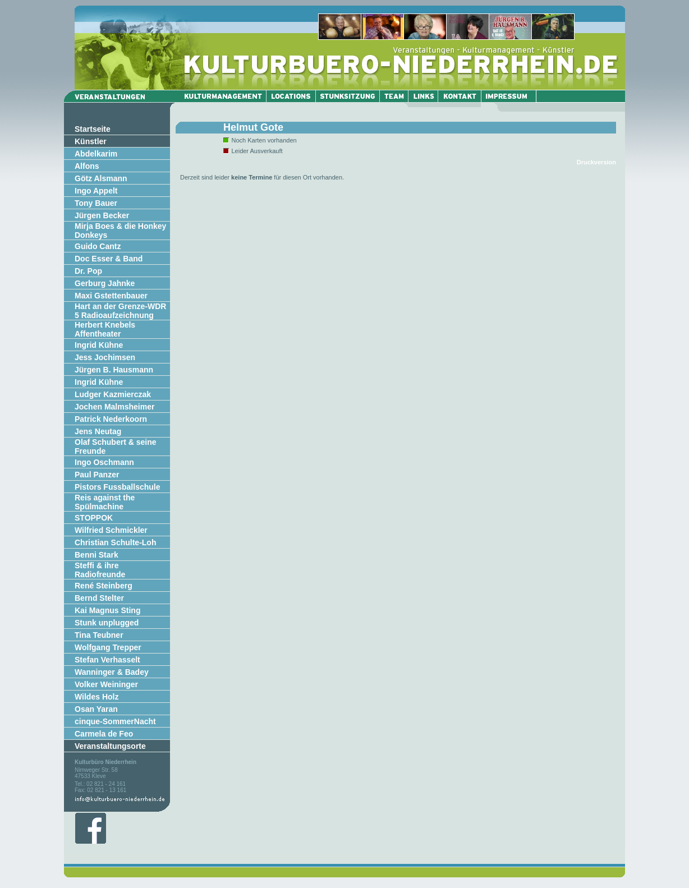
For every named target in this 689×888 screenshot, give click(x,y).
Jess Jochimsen (105, 357)
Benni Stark (96, 554)
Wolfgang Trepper (108, 647)
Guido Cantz (98, 246)
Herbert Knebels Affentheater (105, 329)
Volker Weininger (106, 684)
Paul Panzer (97, 474)
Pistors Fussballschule (117, 486)
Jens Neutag (98, 431)
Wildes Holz (96, 696)
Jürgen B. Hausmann (114, 369)
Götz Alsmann (101, 178)
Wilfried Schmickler (111, 530)
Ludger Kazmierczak (113, 394)
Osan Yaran (96, 709)
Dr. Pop (88, 270)
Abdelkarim (96, 153)
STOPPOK (94, 517)
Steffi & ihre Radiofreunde (100, 570)
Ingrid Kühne (99, 345)
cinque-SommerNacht (115, 721)
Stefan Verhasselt (107, 659)
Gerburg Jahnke (105, 283)
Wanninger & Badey (112, 672)
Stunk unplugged (107, 622)
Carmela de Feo (104, 733)
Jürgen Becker (102, 215)
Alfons (87, 166)
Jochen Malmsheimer (114, 406)
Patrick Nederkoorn (111, 419)
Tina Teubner (99, 635)
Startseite (93, 129)
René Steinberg (103, 585)
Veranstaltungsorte (110, 746)
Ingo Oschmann (104, 462)
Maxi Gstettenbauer (111, 295)
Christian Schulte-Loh (115, 542)
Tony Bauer (96, 203)
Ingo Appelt (96, 190)
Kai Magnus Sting (107, 610)
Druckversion (596, 162)
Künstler (91, 141)
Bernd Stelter (99, 597)
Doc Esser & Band (109, 258)
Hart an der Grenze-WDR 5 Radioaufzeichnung (120, 311)
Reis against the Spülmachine (105, 502)
